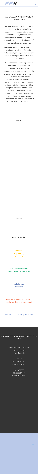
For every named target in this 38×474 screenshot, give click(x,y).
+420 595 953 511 (19, 361)
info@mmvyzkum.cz (19, 364)
